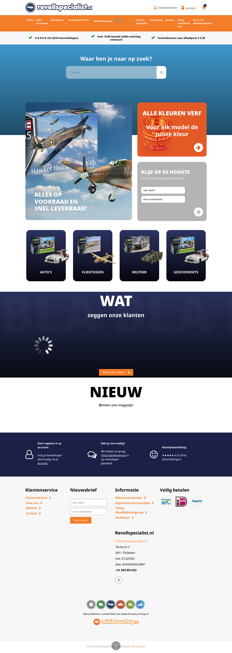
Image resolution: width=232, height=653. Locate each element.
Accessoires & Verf (78, 20)
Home (30, 20)
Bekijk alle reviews (116, 372)
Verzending (156, 20)
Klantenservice (36, 498)
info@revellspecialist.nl (131, 541)
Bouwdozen (57, 20)
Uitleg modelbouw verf (183, 23)
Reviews (169, 20)
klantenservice (168, 7)
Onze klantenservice (113, 455)
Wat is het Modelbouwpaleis (202, 21)
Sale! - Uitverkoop (42, 21)
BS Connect (138, 646)
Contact (31, 513)
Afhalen (31, 508)
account (42, 463)
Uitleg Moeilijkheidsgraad (129, 510)
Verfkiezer (122, 518)
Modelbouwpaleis (108, 21)
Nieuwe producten (141, 21)
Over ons (32, 503)
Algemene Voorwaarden (132, 503)
